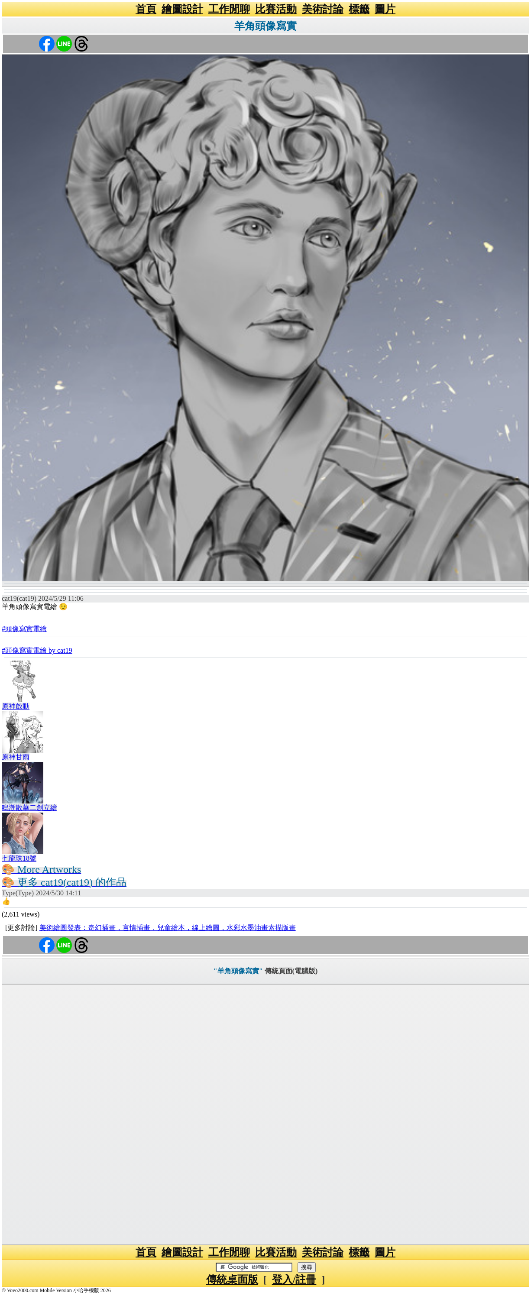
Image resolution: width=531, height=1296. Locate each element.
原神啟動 (15, 706)
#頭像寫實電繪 (24, 628)
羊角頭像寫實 (265, 26)
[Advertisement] (265, 1114)
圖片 (385, 9)
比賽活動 (276, 9)
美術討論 (322, 9)
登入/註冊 (294, 1279)
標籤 (359, 9)
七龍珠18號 (19, 858)
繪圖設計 (182, 9)
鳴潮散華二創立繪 (29, 807)
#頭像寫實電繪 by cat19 (37, 650)
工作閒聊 (229, 9)
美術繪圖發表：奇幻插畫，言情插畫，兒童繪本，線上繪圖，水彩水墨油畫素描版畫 (167, 927)
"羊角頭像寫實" (238, 971)
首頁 (146, 9)
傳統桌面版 (232, 1279)
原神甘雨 (15, 757)
